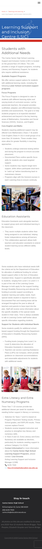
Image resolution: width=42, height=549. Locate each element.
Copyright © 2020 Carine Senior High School (20, 538)
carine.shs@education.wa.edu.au (14, 512)
